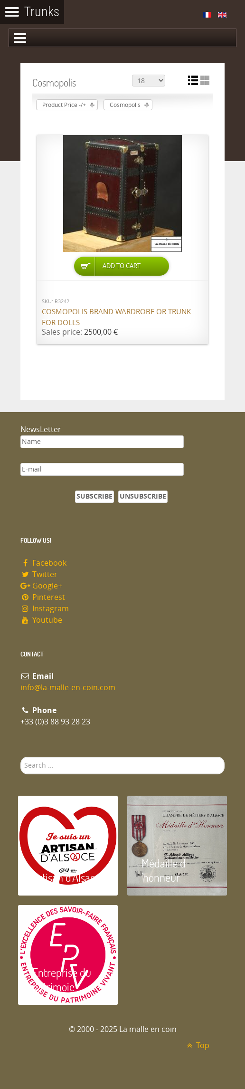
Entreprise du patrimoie (61, 979)
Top (196, 1045)
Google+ (41, 585)
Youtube (41, 620)
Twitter (38, 574)
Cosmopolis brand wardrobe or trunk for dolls (116, 317)
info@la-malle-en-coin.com (67, 687)
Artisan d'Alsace (66, 877)
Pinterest (42, 597)
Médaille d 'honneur (163, 870)
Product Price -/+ (64, 105)
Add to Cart (122, 266)
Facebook (43, 563)
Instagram (44, 608)
